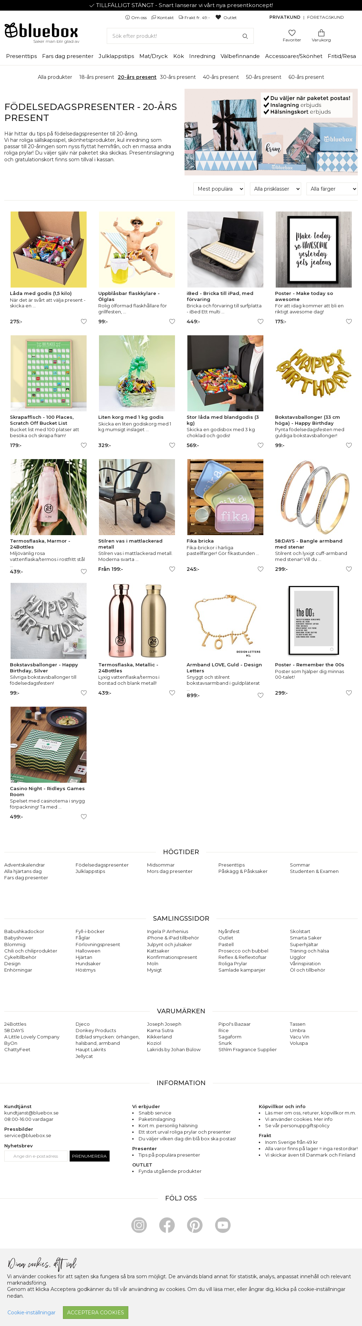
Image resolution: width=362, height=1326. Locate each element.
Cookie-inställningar (31, 1312)
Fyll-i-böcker (90, 931)
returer (311, 1113)
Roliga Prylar (232, 963)
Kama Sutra (160, 1030)
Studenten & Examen (314, 871)
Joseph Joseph (164, 1024)
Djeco (83, 1024)
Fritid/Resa (342, 56)
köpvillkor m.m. (338, 1113)
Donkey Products (96, 1030)
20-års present (137, 77)
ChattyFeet (17, 1049)
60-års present (306, 77)
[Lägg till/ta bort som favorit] (84, 321)
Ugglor (298, 957)
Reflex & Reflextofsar (242, 957)
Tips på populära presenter (169, 1155)
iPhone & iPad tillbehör (173, 937)
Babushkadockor (24, 931)
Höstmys (85, 970)
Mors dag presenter (170, 871)
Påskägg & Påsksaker (243, 871)
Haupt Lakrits (91, 1049)
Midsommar (161, 865)
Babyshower (18, 937)
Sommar (300, 865)
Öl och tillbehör (307, 970)
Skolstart (300, 931)
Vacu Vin (299, 1037)
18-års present (96, 77)
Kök (178, 56)
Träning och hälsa (309, 951)
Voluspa (299, 1043)
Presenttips (21, 56)
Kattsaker (158, 951)
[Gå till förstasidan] (41, 32)
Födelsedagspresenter (102, 865)
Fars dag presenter (67, 56)
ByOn (10, 1043)
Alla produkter (55, 77)
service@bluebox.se (27, 1135)
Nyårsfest (229, 931)
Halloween (88, 951)
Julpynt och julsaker (169, 944)
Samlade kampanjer (241, 970)
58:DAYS (14, 1030)
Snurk (225, 1043)
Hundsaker (88, 963)
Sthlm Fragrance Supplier (247, 1049)
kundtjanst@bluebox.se (31, 1113)
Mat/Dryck (153, 56)
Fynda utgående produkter (170, 1171)
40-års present (221, 77)
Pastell (226, 944)
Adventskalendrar (24, 865)
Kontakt (163, 17)
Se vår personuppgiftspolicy (297, 1125)
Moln (152, 963)
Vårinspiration (305, 963)
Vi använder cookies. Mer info (299, 1119)
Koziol (154, 1043)
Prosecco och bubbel (243, 951)
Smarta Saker (306, 937)
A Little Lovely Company (31, 1037)
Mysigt (154, 970)
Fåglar (83, 937)
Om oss (136, 17)
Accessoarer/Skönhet (293, 56)
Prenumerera (89, 1156)
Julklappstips (116, 56)
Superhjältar (304, 944)
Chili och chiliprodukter (30, 951)
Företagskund (325, 17)
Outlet (226, 17)
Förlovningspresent (98, 944)
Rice (223, 1030)
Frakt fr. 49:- (195, 17)
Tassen (297, 1024)
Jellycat (84, 1056)
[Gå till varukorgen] (321, 32)
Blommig (14, 944)
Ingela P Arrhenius (167, 931)
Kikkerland (159, 1037)
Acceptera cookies (95, 1312)
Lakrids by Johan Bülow (173, 1049)
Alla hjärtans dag (23, 871)
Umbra (297, 1030)
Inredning (202, 56)
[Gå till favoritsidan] (292, 32)
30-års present (178, 77)
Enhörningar (18, 970)
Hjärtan (84, 957)
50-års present (263, 77)
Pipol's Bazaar (234, 1024)
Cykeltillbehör (20, 957)
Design (12, 963)
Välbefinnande (240, 56)
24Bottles (15, 1024)
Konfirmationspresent (172, 957)
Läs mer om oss (282, 1113)
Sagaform (229, 1037)
